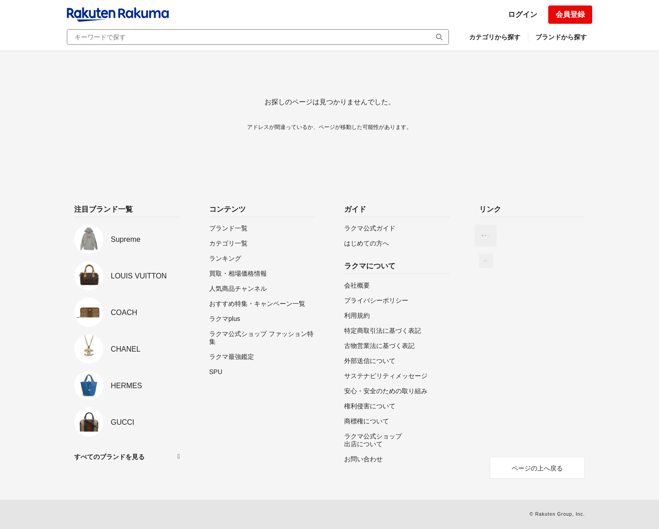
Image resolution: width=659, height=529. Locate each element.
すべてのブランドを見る (109, 456)
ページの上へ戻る (537, 468)
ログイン (522, 14)
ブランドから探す (561, 37)
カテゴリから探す (494, 37)
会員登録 (570, 14)
